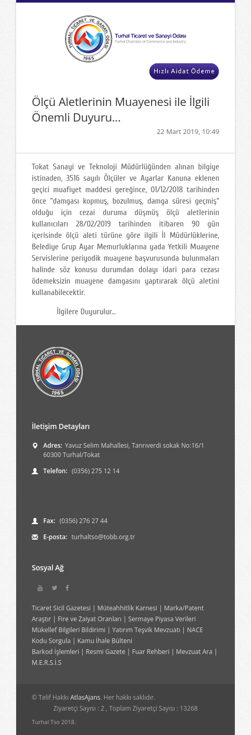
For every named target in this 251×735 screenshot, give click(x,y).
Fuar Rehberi (151, 651)
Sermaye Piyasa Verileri (162, 618)
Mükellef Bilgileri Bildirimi (69, 629)
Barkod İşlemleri (55, 651)
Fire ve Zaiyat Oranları (89, 618)
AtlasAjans (85, 697)
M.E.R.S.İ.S (46, 662)
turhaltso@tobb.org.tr (102, 536)
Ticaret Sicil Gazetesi (61, 608)
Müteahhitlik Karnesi (127, 608)
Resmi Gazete (106, 651)
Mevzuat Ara (194, 651)
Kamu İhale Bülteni (105, 640)
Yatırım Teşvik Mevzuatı (146, 629)
